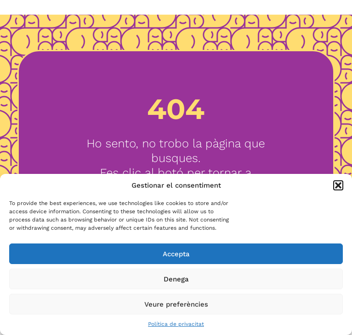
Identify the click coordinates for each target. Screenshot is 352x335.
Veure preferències (176, 304)
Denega (176, 279)
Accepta (176, 254)
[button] (338, 185)
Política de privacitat (176, 324)
